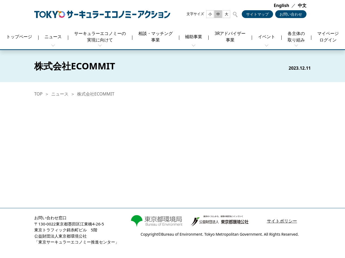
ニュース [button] (53, 37)
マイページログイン (328, 36)
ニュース (59, 94)
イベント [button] (266, 37)
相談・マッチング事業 (155, 36)
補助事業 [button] (193, 37)
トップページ (19, 37)
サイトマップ (257, 14)
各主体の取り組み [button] (296, 36)
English (281, 5)
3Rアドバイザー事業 (230, 36)
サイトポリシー (282, 221)
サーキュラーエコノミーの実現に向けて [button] (100, 36)
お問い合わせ (291, 14)
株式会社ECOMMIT (96, 94)
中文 (302, 5)
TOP (38, 94)
